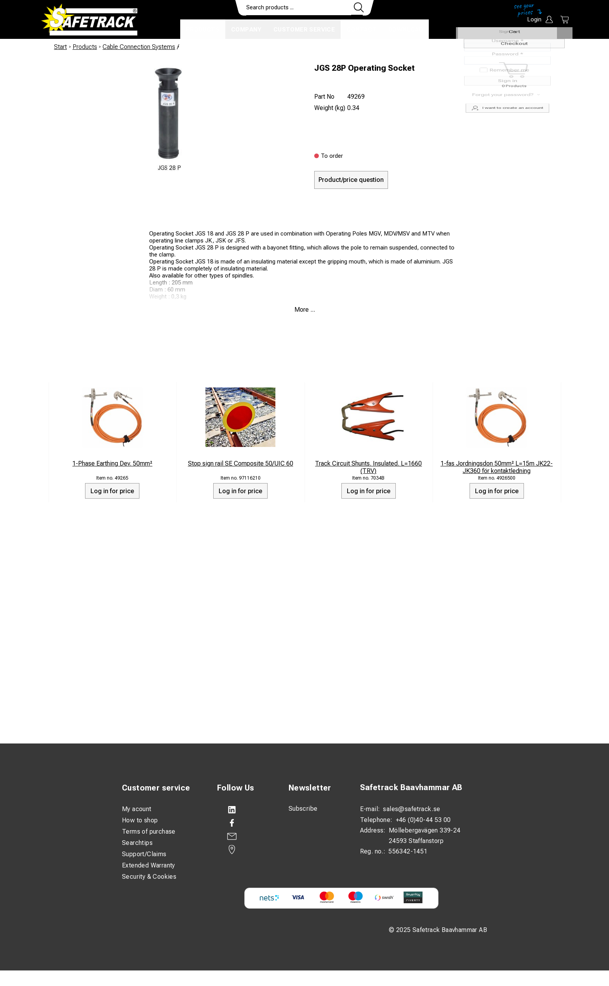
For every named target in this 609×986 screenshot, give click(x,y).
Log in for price (112, 491)
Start (60, 47)
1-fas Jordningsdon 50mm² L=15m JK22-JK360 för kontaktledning (496, 467)
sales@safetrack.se (411, 809)
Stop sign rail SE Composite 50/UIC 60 (240, 463)
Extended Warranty (148, 865)
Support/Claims (144, 854)
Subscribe (303, 808)
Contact (361, 29)
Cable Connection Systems (139, 47)
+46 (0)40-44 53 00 (423, 820)
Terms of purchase (149, 831)
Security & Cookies (149, 876)
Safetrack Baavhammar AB (411, 787)
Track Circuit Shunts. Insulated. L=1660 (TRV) (368, 467)
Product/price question (351, 179)
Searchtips (137, 842)
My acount (136, 809)
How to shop (140, 820)
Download (405, 29)
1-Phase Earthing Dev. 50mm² (112, 463)
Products (202, 29)
